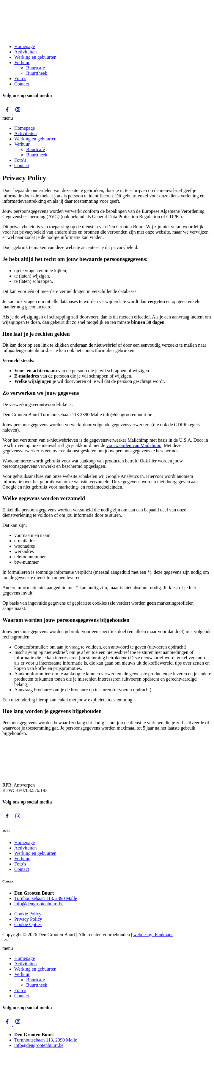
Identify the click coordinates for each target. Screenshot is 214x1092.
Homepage (24, 46)
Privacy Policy (28, 919)
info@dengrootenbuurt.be (38, 903)
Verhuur (22, 62)
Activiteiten (25, 51)
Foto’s (20, 78)
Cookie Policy (27, 913)
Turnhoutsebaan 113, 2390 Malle (45, 898)
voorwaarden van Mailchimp (133, 445)
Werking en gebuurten (35, 57)
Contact (21, 83)
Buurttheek (36, 73)
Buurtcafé (35, 67)
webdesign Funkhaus (153, 934)
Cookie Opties (28, 924)
